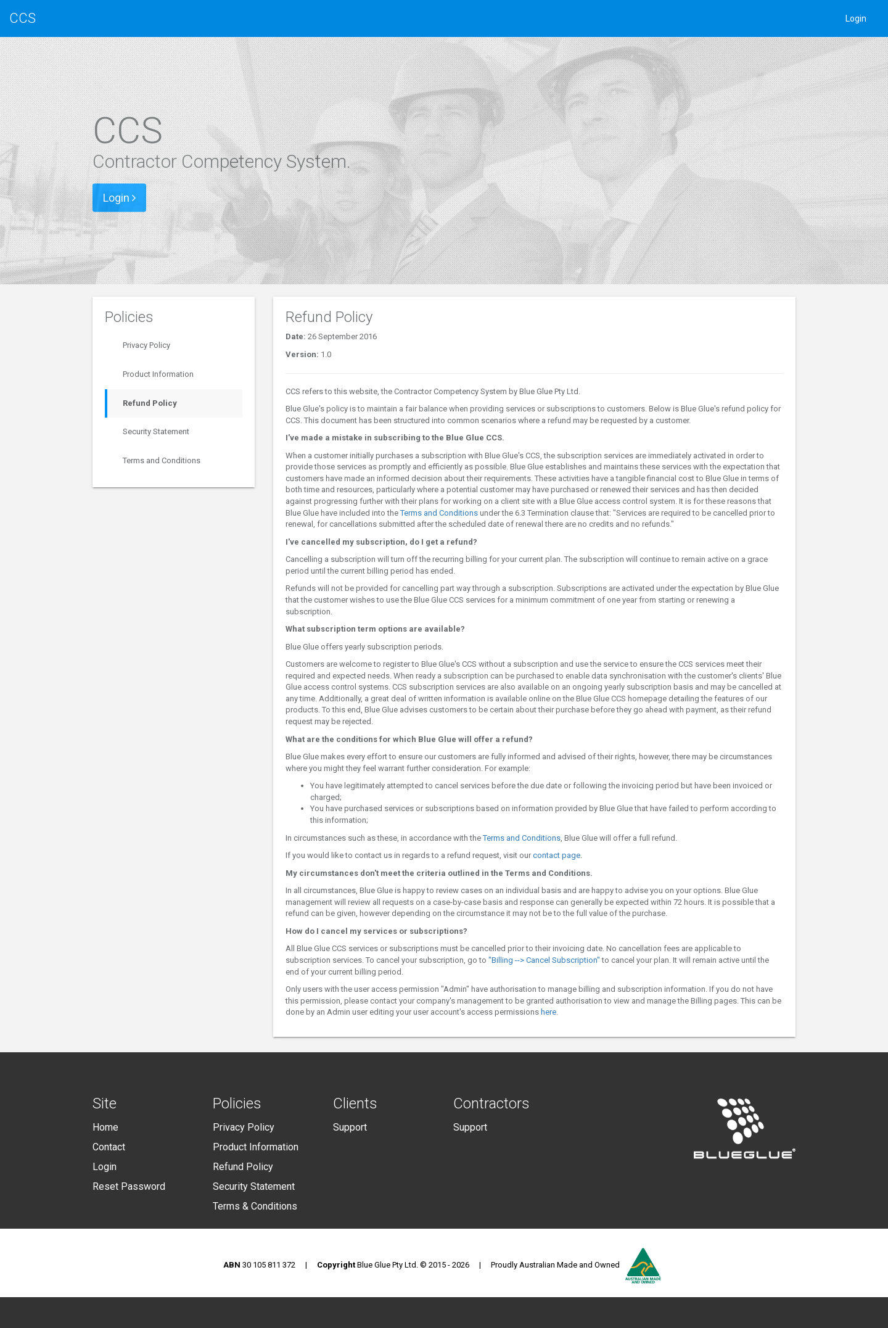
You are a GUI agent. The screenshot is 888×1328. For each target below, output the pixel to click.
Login (855, 18)
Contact (108, 1147)
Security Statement (156, 431)
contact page (556, 855)
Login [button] (119, 197)
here (548, 1012)
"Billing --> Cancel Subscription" (544, 960)
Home (105, 1127)
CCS (22, 18)
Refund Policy (150, 403)
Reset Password (128, 1186)
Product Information (158, 374)
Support (350, 1127)
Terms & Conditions (255, 1206)
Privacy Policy (146, 345)
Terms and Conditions (161, 460)
